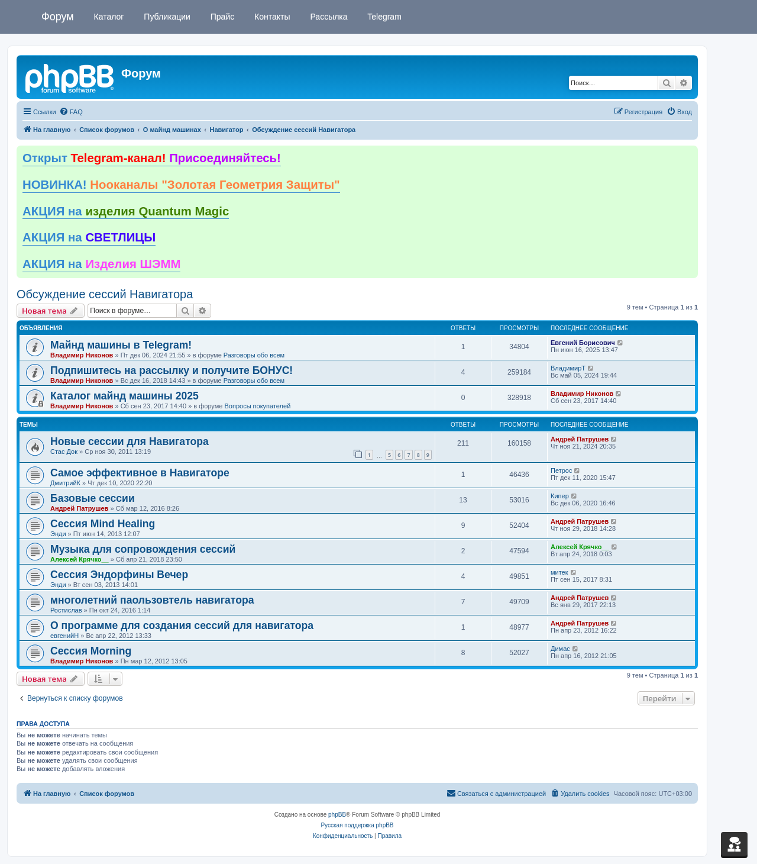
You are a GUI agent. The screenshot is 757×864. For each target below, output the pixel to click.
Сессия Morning (90, 651)
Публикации (165, 16)
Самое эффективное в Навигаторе (139, 473)
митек (559, 572)
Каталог (108, 16)
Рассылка (328, 16)
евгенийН (64, 635)
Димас (560, 648)
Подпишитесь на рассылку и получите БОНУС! (171, 370)
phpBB (337, 814)
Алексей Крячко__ (79, 559)
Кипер (560, 495)
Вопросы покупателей (257, 406)
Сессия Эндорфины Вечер (119, 575)
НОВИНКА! (181, 184)
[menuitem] (71, 112)
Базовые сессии (92, 498)
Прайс (221, 16)
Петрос (561, 470)
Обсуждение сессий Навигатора (105, 294)
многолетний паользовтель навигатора (152, 600)
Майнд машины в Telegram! (121, 345)
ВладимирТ (568, 368)
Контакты (271, 16)
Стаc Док (63, 451)
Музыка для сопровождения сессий (142, 549)
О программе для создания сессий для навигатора (181, 625)
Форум (57, 16)
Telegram (383, 16)
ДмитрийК (65, 482)
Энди (58, 533)
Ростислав (66, 610)
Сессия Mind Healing (102, 524)
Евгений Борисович (583, 342)
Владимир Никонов (81, 355)
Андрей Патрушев (580, 439)
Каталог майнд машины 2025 (124, 396)
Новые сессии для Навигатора (129, 441)
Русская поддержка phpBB (357, 825)
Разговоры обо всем (254, 355)
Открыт (151, 158)
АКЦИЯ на (125, 211)
